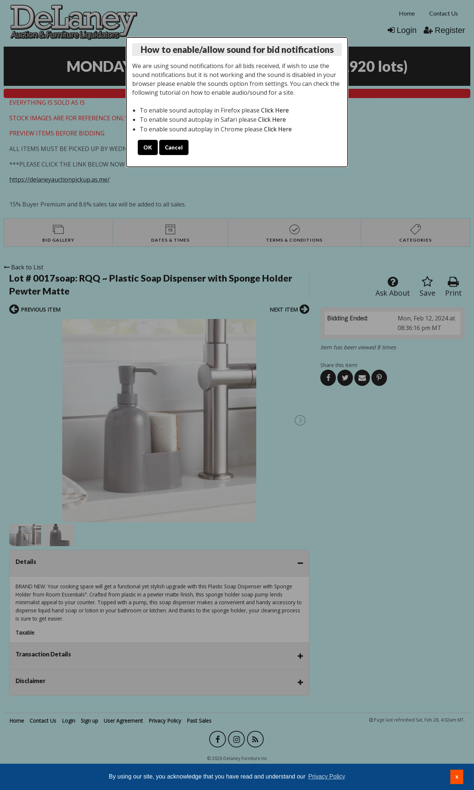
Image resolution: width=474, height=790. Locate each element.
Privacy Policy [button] (326, 776)
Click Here (275, 110)
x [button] (456, 777)
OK (147, 147)
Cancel (174, 147)
